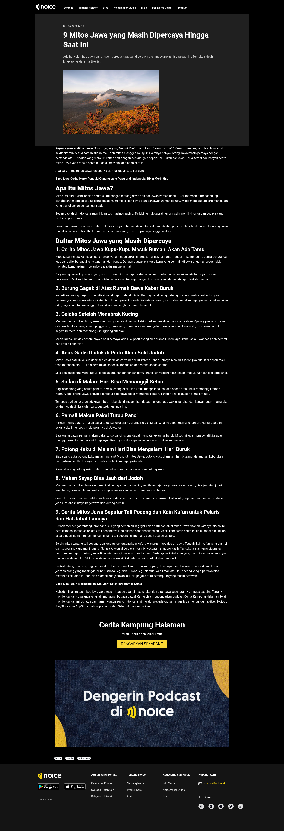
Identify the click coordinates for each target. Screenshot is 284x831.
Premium (182, 7)
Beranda (68, 7)
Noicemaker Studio (125, 7)
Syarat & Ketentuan (102, 790)
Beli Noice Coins (162, 7)
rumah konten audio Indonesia (117, 601)
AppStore (82, 606)
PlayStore (61, 606)
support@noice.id (214, 783)
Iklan (144, 7)
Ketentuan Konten (102, 783)
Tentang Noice (87, 7)
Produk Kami (134, 790)
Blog (105, 7)
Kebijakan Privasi (101, 796)
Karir (130, 796)
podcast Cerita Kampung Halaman (196, 596)
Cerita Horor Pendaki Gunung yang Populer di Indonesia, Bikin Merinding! (119, 178)
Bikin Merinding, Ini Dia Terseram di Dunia (106, 584)
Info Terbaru (170, 783)
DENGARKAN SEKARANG (142, 644)
